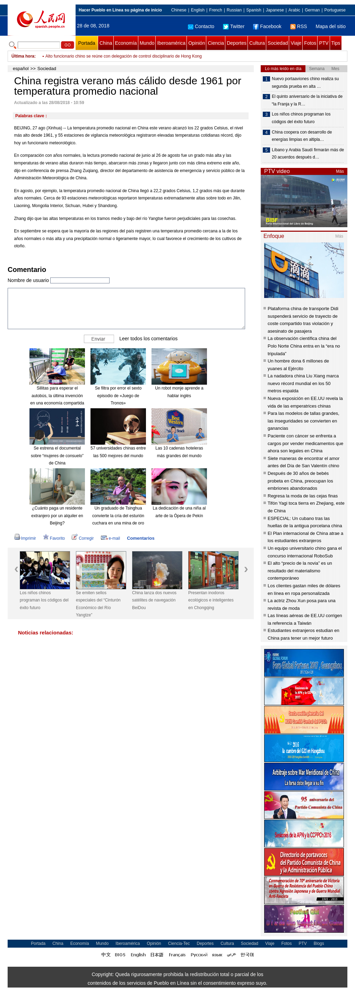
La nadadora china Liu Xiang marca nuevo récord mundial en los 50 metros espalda (303, 383)
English (198, 10)
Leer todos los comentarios (148, 338)
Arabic (294, 10)
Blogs (319, 943)
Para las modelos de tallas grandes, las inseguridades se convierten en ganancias (303, 421)
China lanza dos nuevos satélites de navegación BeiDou (154, 600)
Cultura (257, 43)
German (312, 10)
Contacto (201, 26)
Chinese (179, 10)
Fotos (310, 43)
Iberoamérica (171, 43)
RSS (298, 26)
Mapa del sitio (331, 26)
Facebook (267, 26)
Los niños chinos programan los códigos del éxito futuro (44, 600)
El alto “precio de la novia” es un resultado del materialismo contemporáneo (300, 571)
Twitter (233, 26)
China (105, 43)
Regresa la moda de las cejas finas (303, 495)
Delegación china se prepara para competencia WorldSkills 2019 (105, 52)
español (21, 68)
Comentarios (140, 538)
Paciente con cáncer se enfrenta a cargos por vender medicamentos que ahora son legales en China (305, 443)
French (215, 10)
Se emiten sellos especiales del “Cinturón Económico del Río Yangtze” (98, 604)
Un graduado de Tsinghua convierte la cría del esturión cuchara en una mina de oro (118, 516)
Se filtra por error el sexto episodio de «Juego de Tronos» (118, 395)
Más (340, 171)
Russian (234, 10)
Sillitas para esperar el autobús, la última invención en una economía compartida (57, 395)
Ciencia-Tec (179, 943)
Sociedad (278, 43)
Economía (126, 43)
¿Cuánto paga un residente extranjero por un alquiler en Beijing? (57, 516)
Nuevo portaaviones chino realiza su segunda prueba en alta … (305, 82)
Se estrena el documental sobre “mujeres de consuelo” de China (57, 455)
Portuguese (335, 10)
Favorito (54, 538)
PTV (323, 43)
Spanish (253, 10)
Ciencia (216, 43)
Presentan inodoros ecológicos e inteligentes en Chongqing (211, 600)
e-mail (110, 538)
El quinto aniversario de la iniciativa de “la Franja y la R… (307, 100)
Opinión (196, 43)
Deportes (236, 43)
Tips (335, 43)
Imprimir (25, 538)
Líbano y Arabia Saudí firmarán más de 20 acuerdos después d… (308, 153)
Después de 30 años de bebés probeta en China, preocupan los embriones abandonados (300, 481)
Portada (86, 43)
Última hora (22, 56)
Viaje (296, 43)
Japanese (275, 10)
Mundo (147, 43)
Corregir (83, 538)
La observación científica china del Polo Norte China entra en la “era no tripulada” (304, 346)
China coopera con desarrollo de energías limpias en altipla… (302, 136)
